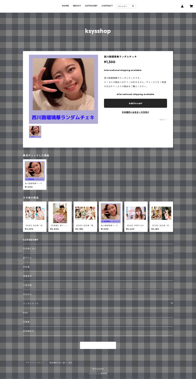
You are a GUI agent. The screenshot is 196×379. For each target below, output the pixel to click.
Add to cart (135, 103)
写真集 (26, 322)
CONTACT (107, 5)
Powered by (98, 373)
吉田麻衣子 (28, 331)
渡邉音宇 (27, 276)
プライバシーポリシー (35, 363)
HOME (65, 5)
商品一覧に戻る (98, 345)
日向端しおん (29, 248)
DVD (25, 312)
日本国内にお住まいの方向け (135, 112)
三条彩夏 (27, 285)
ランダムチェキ (31, 303)
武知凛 (26, 267)
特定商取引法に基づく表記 (60, 363)
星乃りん (27, 257)
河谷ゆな (27, 294)
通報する (163, 120)
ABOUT (77, 5)
